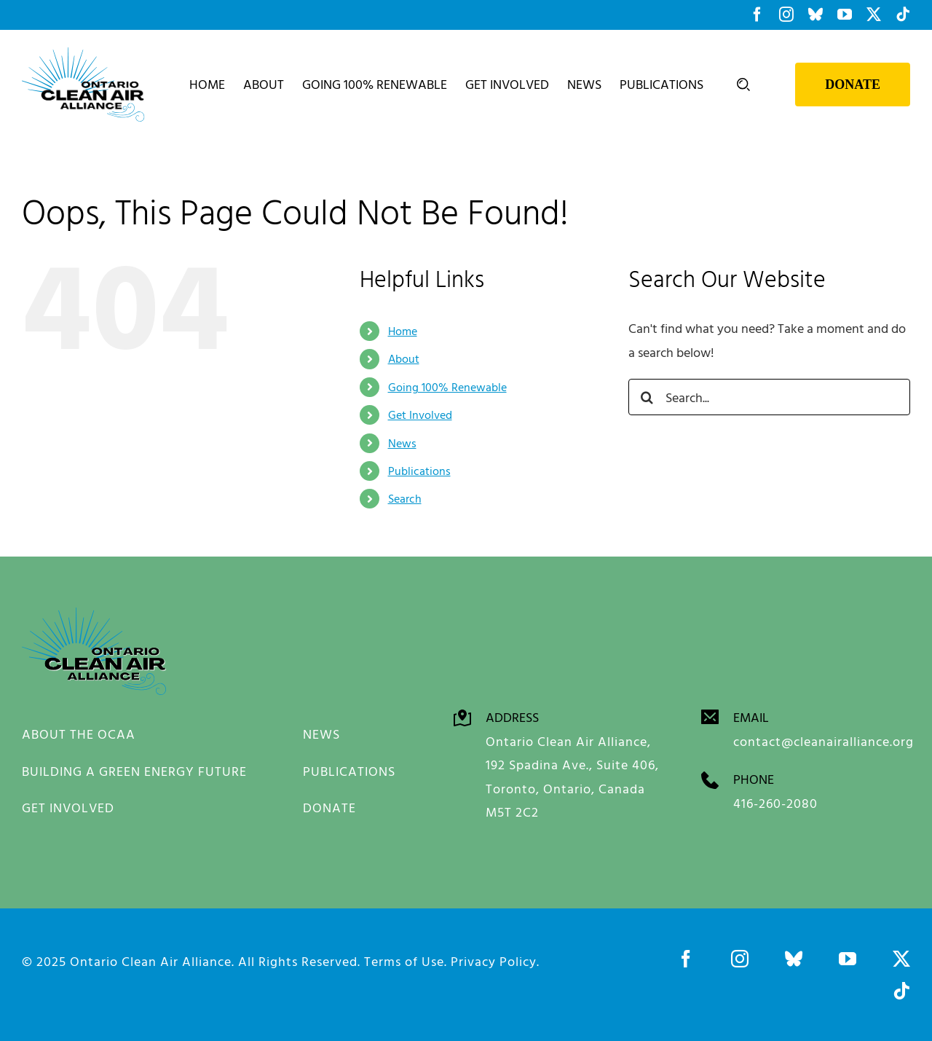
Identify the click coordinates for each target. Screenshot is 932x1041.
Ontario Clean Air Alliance (151, 960)
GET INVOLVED (68, 807)
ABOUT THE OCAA (78, 734)
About (403, 358)
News (402, 442)
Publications (419, 470)
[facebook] (686, 958)
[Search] (646, 397)
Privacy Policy (494, 960)
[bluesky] (793, 958)
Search (405, 498)
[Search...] (769, 397)
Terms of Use (404, 960)
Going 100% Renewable (447, 387)
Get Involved (420, 414)
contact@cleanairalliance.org (823, 741)
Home (402, 330)
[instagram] (740, 958)
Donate (852, 84)
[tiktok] (901, 990)
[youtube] (847, 958)
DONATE (329, 807)
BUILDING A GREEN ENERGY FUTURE (134, 770)
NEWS (321, 734)
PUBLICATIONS (349, 770)
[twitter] (901, 958)
